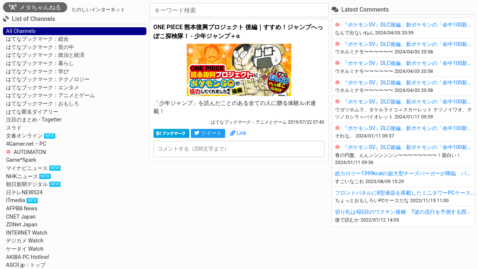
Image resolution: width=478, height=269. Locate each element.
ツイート (208, 133)
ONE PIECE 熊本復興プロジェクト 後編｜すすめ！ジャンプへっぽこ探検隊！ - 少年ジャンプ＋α (238, 32)
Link (238, 133)
